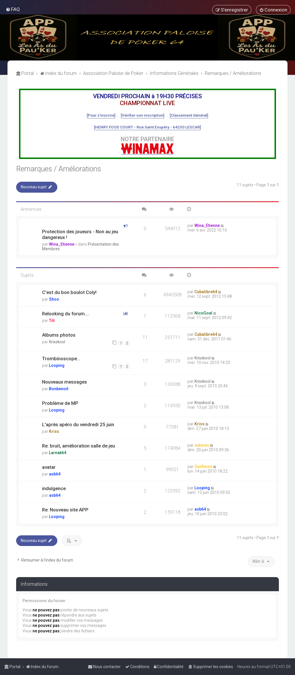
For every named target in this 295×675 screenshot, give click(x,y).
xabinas (201, 445)
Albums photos (58, 335)
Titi (52, 320)
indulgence (54, 488)
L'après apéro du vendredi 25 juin (78, 424)
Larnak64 (57, 452)
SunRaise (203, 466)
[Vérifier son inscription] (142, 115)
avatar (49, 467)
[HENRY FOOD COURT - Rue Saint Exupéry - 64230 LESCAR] (147, 127)
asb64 (54, 474)
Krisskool (57, 342)
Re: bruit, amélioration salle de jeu (78, 446)
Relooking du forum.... (65, 313)
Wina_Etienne (61, 244)
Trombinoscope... (61, 358)
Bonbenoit (58, 388)
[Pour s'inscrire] (101, 115)
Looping (57, 365)
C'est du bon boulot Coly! (69, 292)
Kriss (54, 431)
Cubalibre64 (205, 291)
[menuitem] (12, 9)
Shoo (54, 299)
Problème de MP (60, 403)
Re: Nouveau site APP (65, 510)
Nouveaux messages (64, 382)
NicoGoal (203, 313)
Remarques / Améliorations (58, 169)
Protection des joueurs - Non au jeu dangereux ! (80, 234)
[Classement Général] (189, 115)
